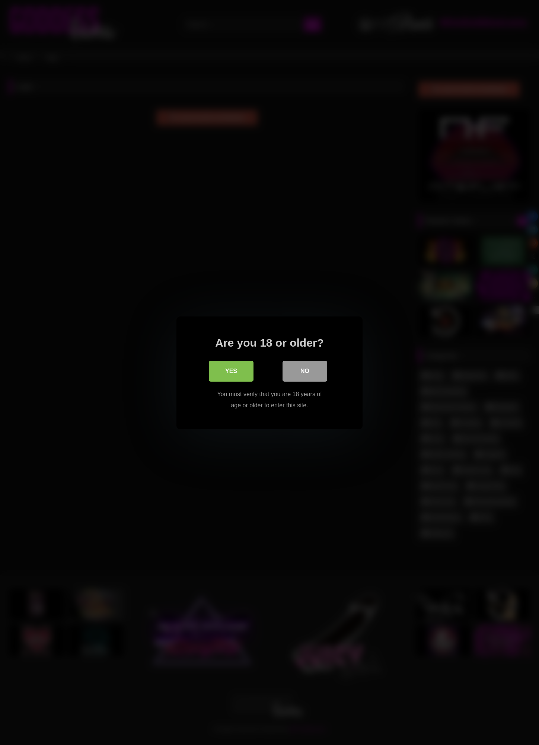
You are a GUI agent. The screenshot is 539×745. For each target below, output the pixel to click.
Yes (231, 370)
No (304, 370)
